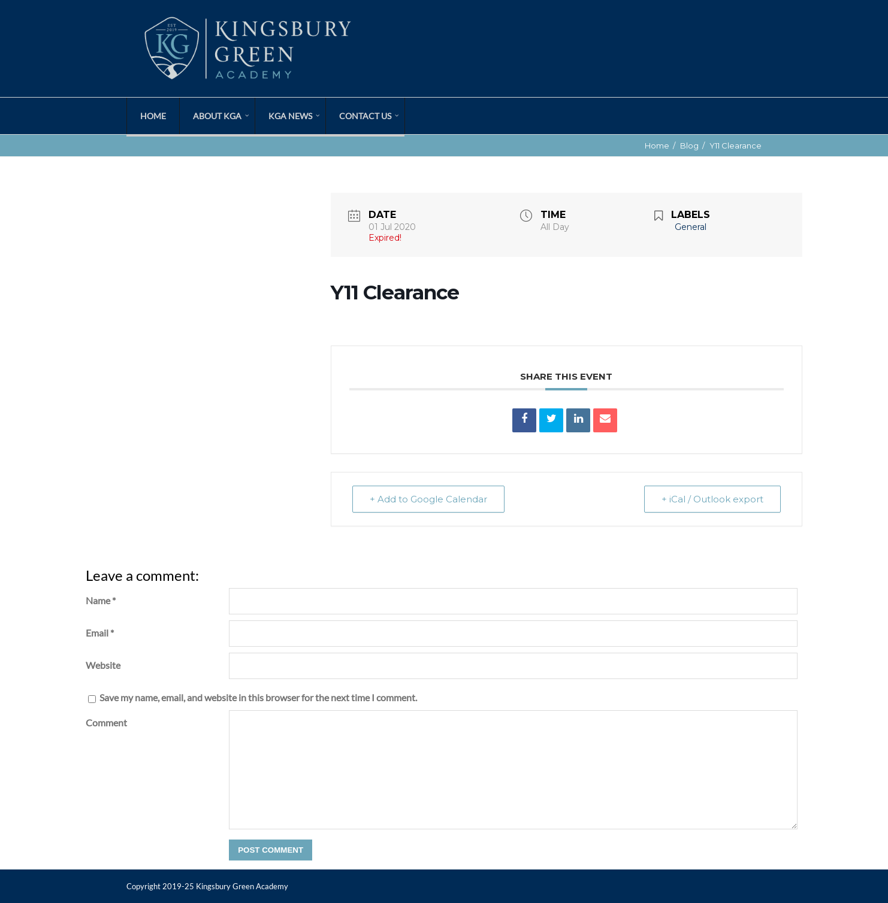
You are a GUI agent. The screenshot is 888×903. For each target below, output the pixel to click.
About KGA (217, 116)
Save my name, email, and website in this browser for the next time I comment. (258, 697)
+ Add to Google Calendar (428, 499)
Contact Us (365, 116)
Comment (106, 722)
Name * (101, 600)
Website (103, 665)
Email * (100, 632)
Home (153, 116)
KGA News (290, 116)
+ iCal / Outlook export (712, 499)
